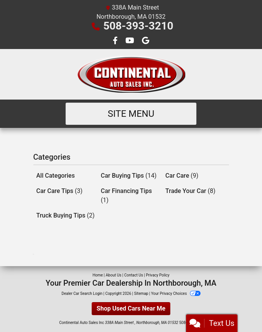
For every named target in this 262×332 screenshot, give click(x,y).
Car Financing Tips (126, 195)
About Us (114, 275)
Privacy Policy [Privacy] (158, 275)
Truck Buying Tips (65, 215)
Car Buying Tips (129, 175)
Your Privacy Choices (176, 293)
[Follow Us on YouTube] (130, 41)
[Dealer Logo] (131, 74)
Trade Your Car (190, 191)
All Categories (55, 175)
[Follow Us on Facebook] (116, 41)
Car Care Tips (59, 191)
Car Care (181, 175)
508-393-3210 (138, 26)
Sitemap (141, 293)
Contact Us (133, 275)
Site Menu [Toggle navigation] (131, 113)
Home (97, 275)
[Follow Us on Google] (145, 41)
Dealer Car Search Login (81, 293)
